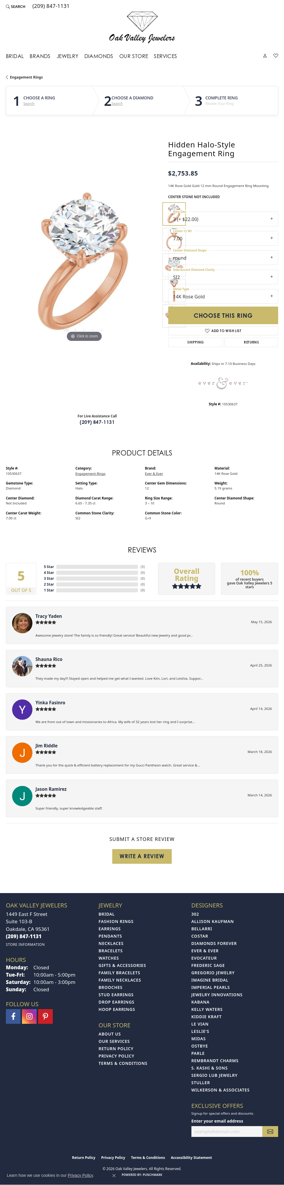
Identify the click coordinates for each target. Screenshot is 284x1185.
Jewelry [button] (68, 56)
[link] (50, 6)
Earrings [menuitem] (109, 928)
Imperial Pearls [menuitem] (210, 987)
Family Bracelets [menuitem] (119, 972)
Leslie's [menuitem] (200, 1031)
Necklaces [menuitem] (110, 943)
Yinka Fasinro (50, 702)
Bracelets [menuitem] (110, 950)
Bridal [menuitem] (106, 914)
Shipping (195, 342)
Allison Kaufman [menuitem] (212, 921)
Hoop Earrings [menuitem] (116, 1009)
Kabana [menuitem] (200, 1002)
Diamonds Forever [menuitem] (214, 943)
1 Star (49, 590)
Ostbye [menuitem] (199, 1046)
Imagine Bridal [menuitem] (210, 980)
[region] (84, 265)
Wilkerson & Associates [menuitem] (220, 1090)
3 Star (49, 578)
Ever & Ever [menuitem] (205, 950)
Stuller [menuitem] (200, 1082)
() (142, 566)
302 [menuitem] (195, 914)
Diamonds (98, 56)
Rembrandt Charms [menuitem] (215, 1060)
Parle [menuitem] (198, 1053)
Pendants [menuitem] (110, 936)
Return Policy (115, 1048)
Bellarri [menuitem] (201, 928)
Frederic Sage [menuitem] (208, 965)
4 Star (49, 572)
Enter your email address (217, 1121)
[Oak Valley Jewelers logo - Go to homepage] (142, 27)
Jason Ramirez (51, 789)
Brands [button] (40, 56)
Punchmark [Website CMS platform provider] (152, 1175)
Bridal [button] (15, 56)
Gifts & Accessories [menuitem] (122, 965)
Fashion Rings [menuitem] (115, 921)
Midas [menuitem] (198, 1038)
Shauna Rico (48, 659)
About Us (109, 1034)
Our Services (114, 1041)
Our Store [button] (133, 56)
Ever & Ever (154, 473)
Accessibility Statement (191, 1157)
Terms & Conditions (122, 1063)
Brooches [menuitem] (110, 987)
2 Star (49, 584)
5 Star (49, 566)
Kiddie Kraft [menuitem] (206, 1016)
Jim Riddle (46, 746)
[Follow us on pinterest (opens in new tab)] (45, 1016)
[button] (15, 6)
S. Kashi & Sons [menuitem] (209, 1068)
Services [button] (165, 56)
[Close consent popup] (114, 1175)
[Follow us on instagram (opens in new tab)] (29, 1016)
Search (29, 104)
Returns (251, 342)
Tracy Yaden (48, 616)
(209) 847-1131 (97, 422)
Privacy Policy (116, 1056)
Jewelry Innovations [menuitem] (217, 994)
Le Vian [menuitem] (200, 1024)
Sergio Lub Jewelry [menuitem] (214, 1075)
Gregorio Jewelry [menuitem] (213, 972)
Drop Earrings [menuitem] (116, 1002)
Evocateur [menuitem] (204, 958)
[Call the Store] (24, 936)
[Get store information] (25, 944)
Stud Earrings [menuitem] (116, 994)
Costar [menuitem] (199, 936)
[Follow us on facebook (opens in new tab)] (13, 1016)
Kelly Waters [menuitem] (207, 1009)
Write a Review (142, 856)
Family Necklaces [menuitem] (119, 980)
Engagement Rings (26, 77)
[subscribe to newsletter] (270, 1131)
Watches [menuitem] (108, 958)
